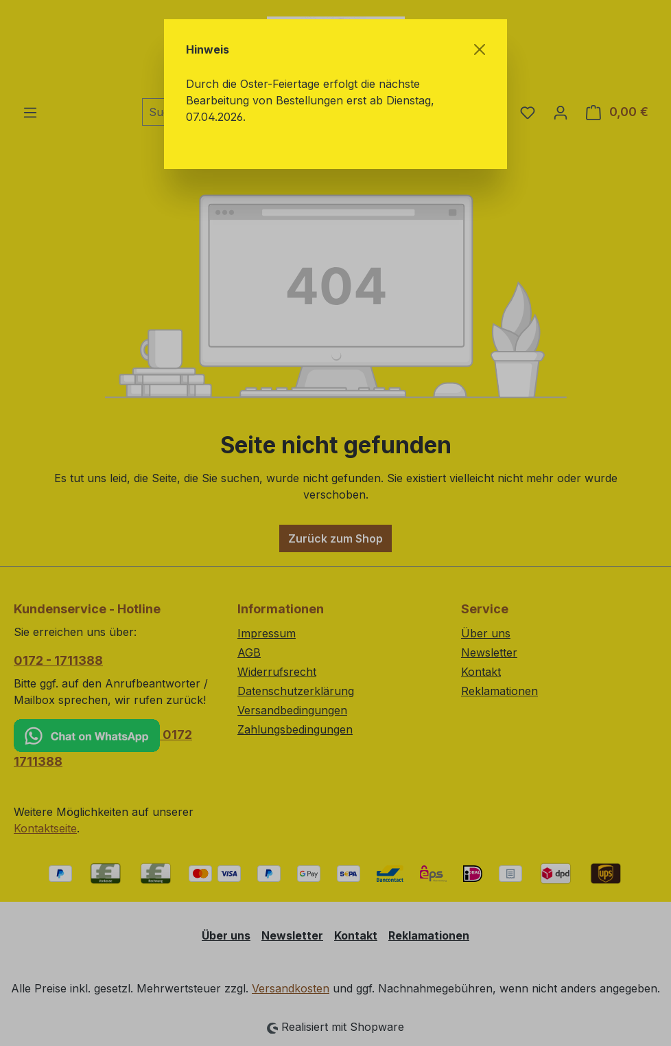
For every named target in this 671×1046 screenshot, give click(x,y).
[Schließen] (480, 49)
